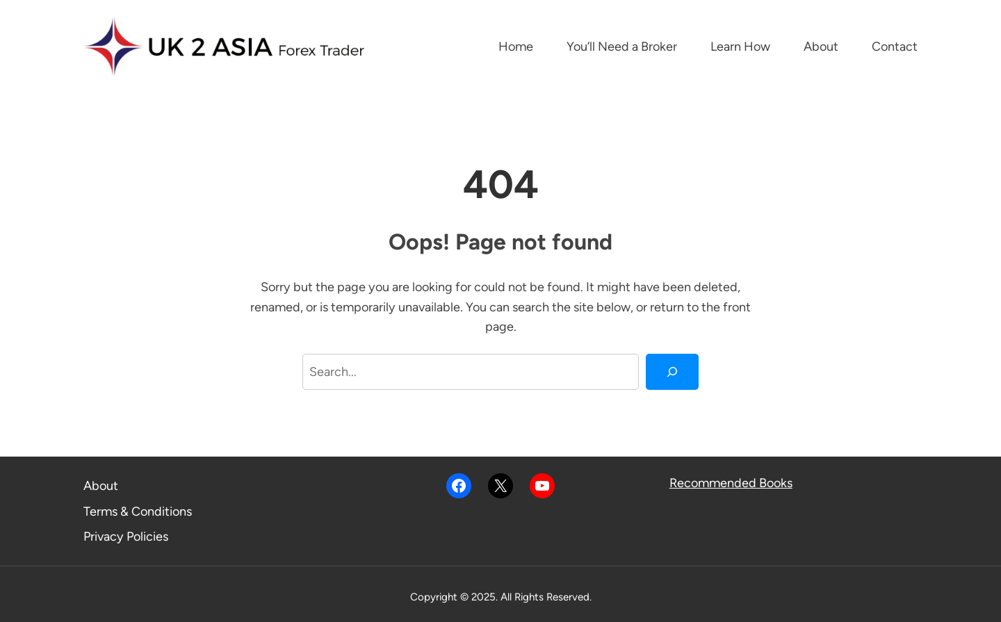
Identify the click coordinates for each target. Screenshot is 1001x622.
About (100, 485)
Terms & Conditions (137, 511)
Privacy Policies (125, 536)
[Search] (672, 372)
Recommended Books (730, 483)
